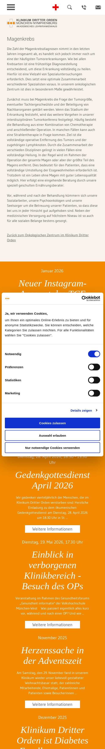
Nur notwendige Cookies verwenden (52, 448)
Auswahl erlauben (52, 435)
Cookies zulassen (52, 423)
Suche (70, 7)
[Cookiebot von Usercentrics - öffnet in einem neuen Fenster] (81, 298)
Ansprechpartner (84, 7)
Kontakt (98, 7)
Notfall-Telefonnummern (55, 7)
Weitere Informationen (52, 529)
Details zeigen (81, 410)
